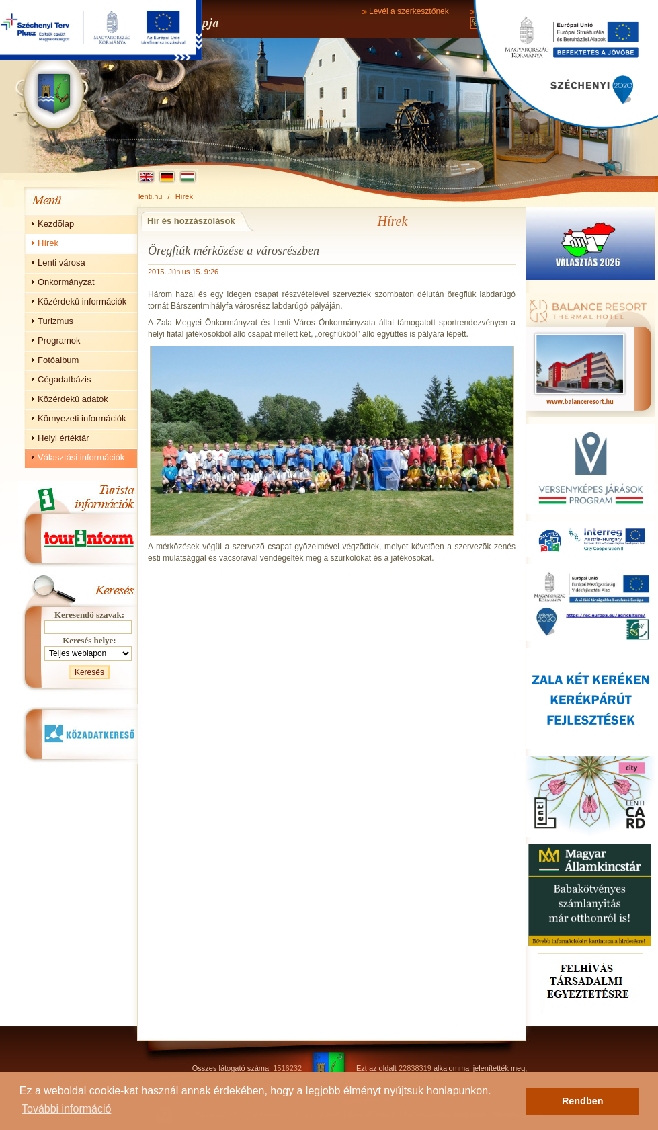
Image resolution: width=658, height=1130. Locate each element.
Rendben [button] (583, 1101)
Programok (59, 340)
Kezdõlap (56, 223)
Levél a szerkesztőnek (409, 11)
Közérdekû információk (82, 301)
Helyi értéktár (63, 438)
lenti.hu (150, 196)
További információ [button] (66, 1109)
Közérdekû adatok (73, 399)
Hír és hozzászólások (191, 221)
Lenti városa (61, 262)
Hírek (184, 196)
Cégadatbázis (64, 379)
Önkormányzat (66, 282)
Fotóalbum (58, 360)
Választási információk (81, 457)
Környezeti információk (82, 418)
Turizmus (55, 321)
